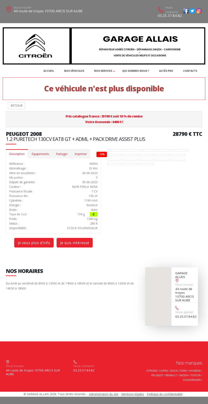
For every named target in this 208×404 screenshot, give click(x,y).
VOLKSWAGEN (191, 380)
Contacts (190, 71)
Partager (62, 154)
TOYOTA (195, 375)
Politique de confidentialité (165, 394)
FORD (183, 370)
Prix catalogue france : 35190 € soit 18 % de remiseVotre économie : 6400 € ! (104, 119)
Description (17, 154)
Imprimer (81, 154)
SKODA (183, 375)
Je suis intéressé (74, 242)
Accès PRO (166, 71)
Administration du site (103, 394)
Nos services (103, 71)
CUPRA (163, 370)
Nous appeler (184, 312)
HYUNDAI (194, 370)
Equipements (40, 154)
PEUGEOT (157, 375)
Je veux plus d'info (34, 242)
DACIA (174, 370)
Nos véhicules (74, 71)
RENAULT (171, 375)
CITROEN (151, 370)
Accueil (48, 71)
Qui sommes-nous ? (135, 71)
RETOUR (16, 105)
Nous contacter (171, 9)
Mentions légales (132, 394)
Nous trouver (23, 7)
